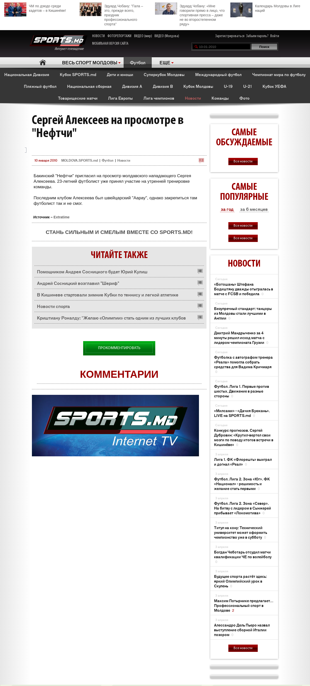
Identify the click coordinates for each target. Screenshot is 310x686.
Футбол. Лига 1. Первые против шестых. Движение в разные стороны (241, 391)
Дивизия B (163, 86)
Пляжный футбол (40, 86)
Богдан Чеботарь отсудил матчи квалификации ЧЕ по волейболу (243, 556)
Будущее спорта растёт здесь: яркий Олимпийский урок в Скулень (240, 581)
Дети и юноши (120, 74)
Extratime (62, 217)
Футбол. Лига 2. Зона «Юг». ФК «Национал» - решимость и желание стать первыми (242, 483)
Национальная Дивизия (26, 74)
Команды (220, 98)
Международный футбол (218, 74)
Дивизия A (132, 86)
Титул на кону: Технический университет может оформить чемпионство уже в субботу (240, 532)
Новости (193, 98)
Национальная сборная (89, 86)
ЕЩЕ (165, 62)
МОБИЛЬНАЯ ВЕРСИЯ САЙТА (110, 44)
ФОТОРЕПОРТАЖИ (119, 36)
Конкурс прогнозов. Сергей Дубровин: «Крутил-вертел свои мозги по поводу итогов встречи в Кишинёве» (243, 437)
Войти (274, 36)
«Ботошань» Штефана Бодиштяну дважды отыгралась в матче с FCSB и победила (243, 289)
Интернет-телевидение (58, 43)
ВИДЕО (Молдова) (166, 36)
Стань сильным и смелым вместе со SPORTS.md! (119, 232)
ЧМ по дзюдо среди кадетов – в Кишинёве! (35, 8)
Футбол (137, 62)
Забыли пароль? (257, 36)
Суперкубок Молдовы (164, 74)
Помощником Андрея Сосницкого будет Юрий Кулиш (92, 271)
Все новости (243, 161)
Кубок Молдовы (198, 86)
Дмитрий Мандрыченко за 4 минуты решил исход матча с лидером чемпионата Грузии (241, 337)
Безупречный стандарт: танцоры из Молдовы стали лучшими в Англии (243, 313)
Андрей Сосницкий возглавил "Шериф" (78, 283)
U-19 (228, 86)
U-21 (247, 86)
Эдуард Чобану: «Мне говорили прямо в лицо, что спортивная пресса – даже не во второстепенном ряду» (190, 14)
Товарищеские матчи (77, 98)
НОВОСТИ (98, 36)
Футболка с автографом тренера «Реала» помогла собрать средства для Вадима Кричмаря (243, 364)
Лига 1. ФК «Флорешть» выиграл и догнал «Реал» (243, 461)
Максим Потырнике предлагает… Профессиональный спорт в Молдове (243, 605)
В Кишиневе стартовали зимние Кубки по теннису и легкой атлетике (107, 294)
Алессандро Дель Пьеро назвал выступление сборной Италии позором (242, 629)
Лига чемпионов (158, 98)
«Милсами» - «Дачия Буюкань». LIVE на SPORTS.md (242, 413)
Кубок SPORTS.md (78, 74)
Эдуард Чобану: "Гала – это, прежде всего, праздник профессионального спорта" (111, 14)
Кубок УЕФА (274, 86)
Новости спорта (53, 306)
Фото (244, 98)
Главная (42, 62)
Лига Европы (120, 98)
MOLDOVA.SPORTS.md (79, 160)
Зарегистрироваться (229, 36)
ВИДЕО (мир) (143, 36)
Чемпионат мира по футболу (279, 74)
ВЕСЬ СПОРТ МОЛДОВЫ (89, 62)
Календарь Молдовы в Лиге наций (265, 8)
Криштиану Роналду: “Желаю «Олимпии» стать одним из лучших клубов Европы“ (111, 319)
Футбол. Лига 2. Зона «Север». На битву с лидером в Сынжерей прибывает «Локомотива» (242, 508)
